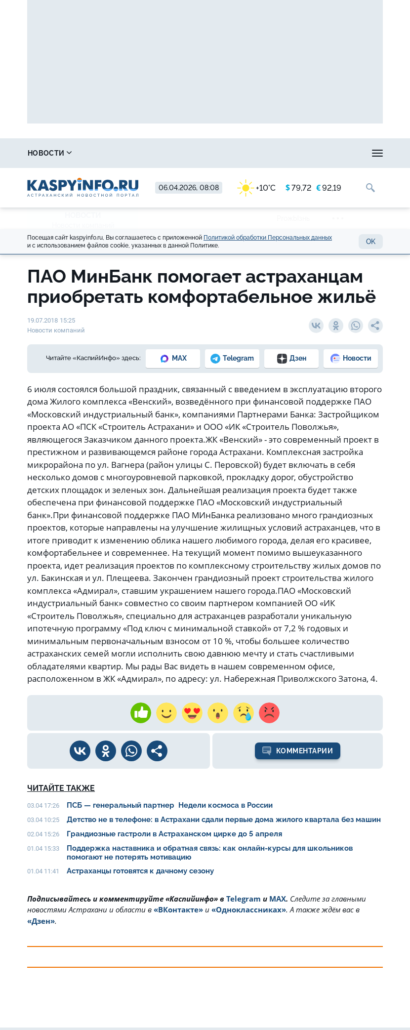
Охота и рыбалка (220, 153)
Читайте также (61, 788)
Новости (50, 153)
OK (370, 242)
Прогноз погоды (318, 153)
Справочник (129, 153)
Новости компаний (83, 225)
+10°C (256, 188)
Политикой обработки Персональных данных (268, 237)
